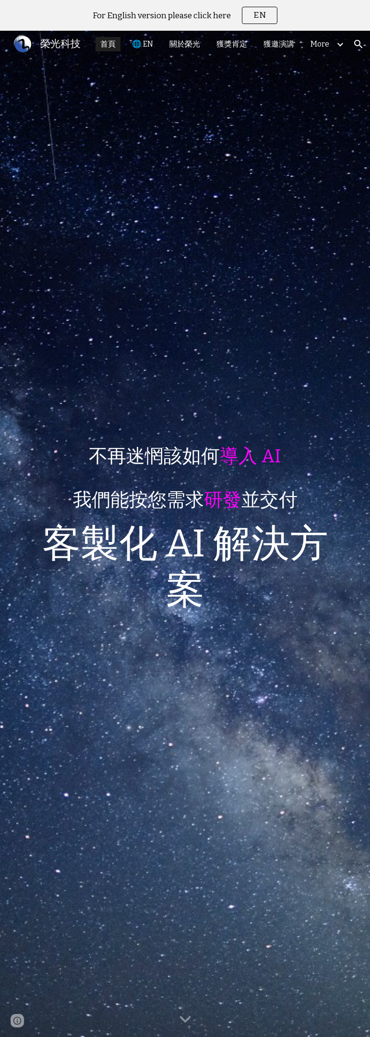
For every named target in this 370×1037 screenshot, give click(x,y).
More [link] (319, 43)
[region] (185, 15)
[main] (185, 534)
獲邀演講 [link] (278, 43)
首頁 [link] (108, 43)
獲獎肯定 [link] (231, 43)
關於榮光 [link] (184, 43)
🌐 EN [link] (142, 43)
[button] (358, 44)
